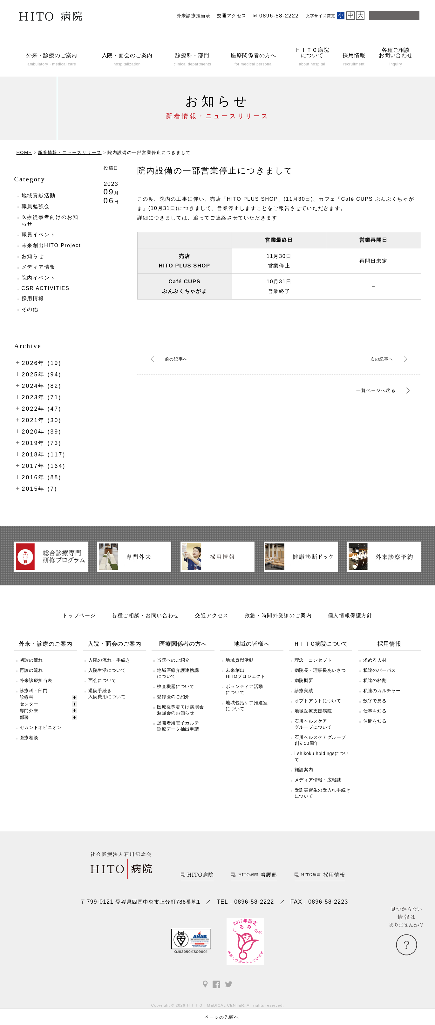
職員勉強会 (36, 206)
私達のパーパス (379, 670)
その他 (30, 309)
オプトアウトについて (318, 700)
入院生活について (107, 670)
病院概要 (304, 680)
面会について (102, 680)
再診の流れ (31, 670)
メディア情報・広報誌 (318, 779)
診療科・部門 (34, 690)
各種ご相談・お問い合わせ (145, 615)
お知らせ (33, 256)
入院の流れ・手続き (109, 660)
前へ (178, 359)
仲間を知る (375, 721)
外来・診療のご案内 (45, 644)
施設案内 (304, 769)
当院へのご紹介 (173, 660)
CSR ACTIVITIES (46, 288)
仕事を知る (375, 710)
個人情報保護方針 (350, 615)
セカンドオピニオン (41, 727)
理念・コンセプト (313, 660)
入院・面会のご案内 (114, 644)
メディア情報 (39, 267)
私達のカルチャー (382, 690)
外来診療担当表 (194, 15)
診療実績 (304, 690)
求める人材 (375, 660)
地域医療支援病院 (313, 710)
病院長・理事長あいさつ (320, 670)
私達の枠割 (375, 680)
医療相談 (29, 737)
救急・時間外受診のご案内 (278, 615)
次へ (380, 359)
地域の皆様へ (251, 644)
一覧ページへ (371, 391)
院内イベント (39, 277)
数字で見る (375, 700)
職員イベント (39, 234)
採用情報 (33, 298)
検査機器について (175, 686)
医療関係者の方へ (183, 644)
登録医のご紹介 (173, 696)
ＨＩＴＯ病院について (320, 644)
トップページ (79, 615)
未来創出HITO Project (51, 245)
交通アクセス (231, 15)
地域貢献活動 (39, 195)
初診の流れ (31, 660)
